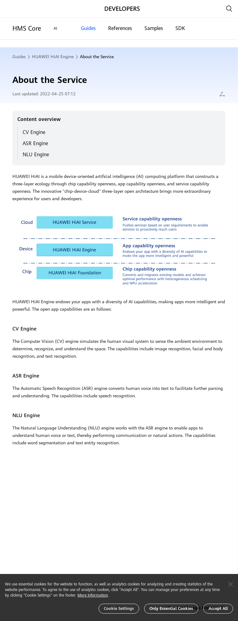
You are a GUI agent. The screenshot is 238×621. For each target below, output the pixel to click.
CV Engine (34, 132)
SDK (180, 28)
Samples (153, 28)
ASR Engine (35, 143)
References (120, 28)
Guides (88, 28)
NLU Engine (36, 154)
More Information (92, 595)
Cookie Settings (119, 608)
